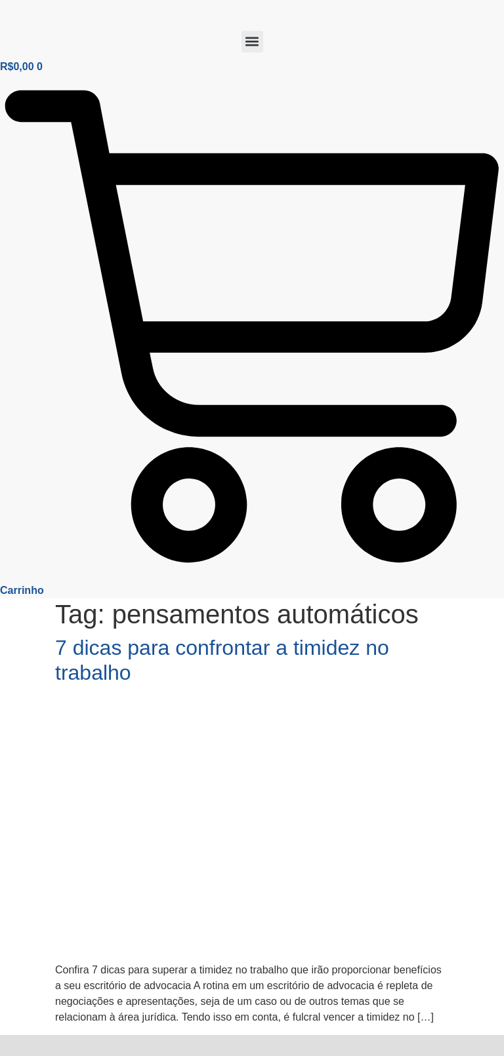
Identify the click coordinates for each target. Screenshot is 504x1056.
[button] (252, 41)
